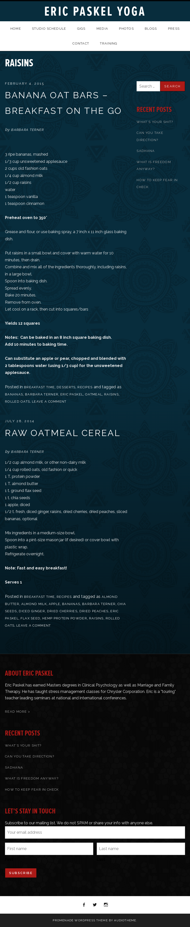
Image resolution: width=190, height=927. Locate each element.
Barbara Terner (41, 394)
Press (174, 28)
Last (101, 859)
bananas (14, 394)
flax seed (31, 618)
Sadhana (146, 151)
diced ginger (32, 611)
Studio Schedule (49, 28)
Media (102, 28)
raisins (111, 394)
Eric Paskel (71, 394)
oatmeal (93, 394)
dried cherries (62, 611)
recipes (85, 387)
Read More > (17, 711)
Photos (126, 28)
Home (15, 28)
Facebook (84, 905)
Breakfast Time (39, 387)
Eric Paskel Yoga (95, 11)
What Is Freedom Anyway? (31, 778)
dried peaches (94, 611)
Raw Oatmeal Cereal (62, 433)
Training (108, 43)
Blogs (151, 28)
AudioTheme (125, 920)
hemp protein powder (64, 618)
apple (54, 604)
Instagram (106, 905)
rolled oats (17, 401)
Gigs (81, 28)
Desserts (66, 387)
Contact (80, 43)
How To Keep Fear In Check (32, 789)
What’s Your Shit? (155, 122)
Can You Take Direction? (29, 756)
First (9, 859)
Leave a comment (49, 401)
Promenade (63, 920)
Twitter (95, 905)
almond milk (34, 604)
